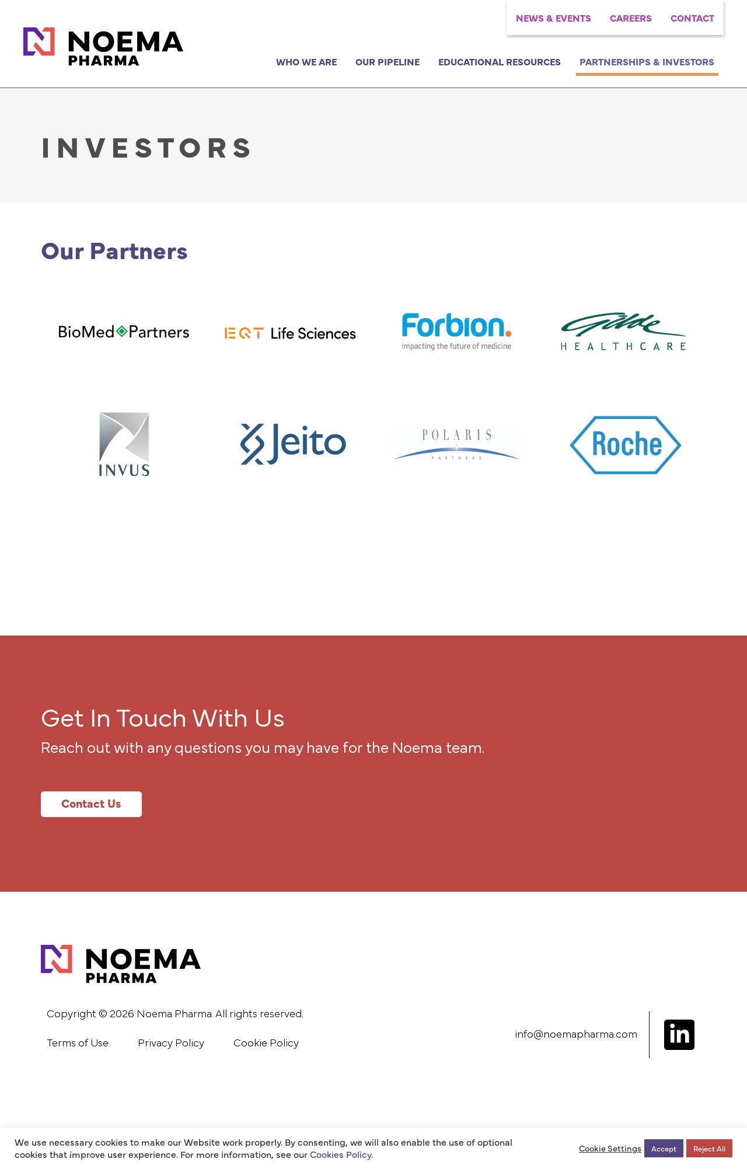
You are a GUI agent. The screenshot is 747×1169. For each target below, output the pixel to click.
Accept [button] (663, 1148)
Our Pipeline (387, 61)
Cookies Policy (340, 1153)
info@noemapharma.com (576, 1035)
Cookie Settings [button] (610, 1148)
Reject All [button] (709, 1148)
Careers (631, 17)
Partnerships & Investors (647, 61)
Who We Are (306, 61)
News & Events (553, 17)
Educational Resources (499, 61)
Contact (692, 17)
